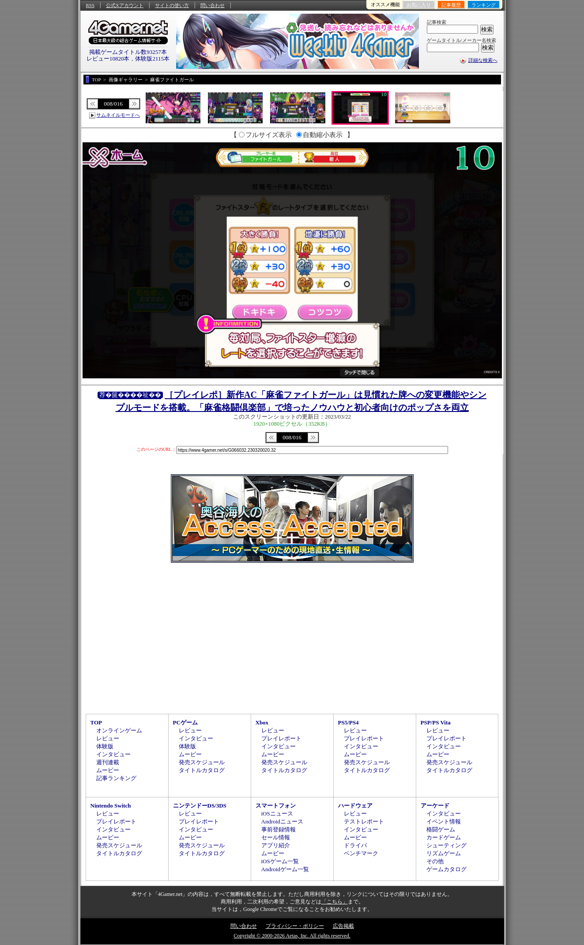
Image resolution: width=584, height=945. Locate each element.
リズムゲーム (443, 853)
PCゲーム (185, 722)
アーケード (435, 805)
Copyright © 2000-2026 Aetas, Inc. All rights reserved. (292, 936)
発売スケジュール (202, 762)
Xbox (262, 722)
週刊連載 (107, 762)
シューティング (446, 845)
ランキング (483, 5)
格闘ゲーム (440, 829)
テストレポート (364, 821)
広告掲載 (343, 926)
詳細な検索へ (482, 60)
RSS (90, 5)
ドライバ (355, 845)
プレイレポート (281, 738)
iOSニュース (277, 813)
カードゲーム (443, 837)
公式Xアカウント (124, 5)
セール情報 (275, 837)
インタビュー (113, 754)
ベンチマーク (361, 853)
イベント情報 (443, 821)
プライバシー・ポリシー (295, 926)
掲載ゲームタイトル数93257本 (128, 52)
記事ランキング (116, 778)
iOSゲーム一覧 (280, 861)
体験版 (104, 746)
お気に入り (419, 5)
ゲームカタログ (446, 869)
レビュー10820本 (108, 58)
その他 (435, 861)
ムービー (107, 770)
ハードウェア (355, 805)
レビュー (107, 738)
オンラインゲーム (119, 730)
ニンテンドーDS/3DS (199, 805)
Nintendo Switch (110, 805)
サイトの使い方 (172, 5)
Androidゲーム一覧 (285, 869)
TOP (96, 722)
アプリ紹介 (275, 845)
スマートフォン (276, 805)
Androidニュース (282, 821)
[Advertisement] (292, 637)
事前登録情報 (278, 829)
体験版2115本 (152, 58)
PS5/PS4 (348, 722)
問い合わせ (212, 5)
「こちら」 (334, 902)
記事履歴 (451, 5)
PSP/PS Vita (436, 722)
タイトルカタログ (202, 770)
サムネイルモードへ (118, 115)
